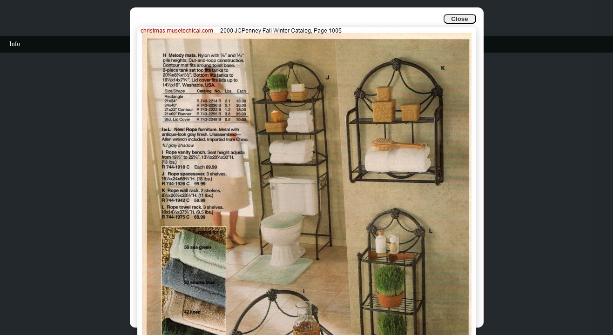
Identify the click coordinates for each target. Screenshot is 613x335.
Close (459, 18)
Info (14, 43)
